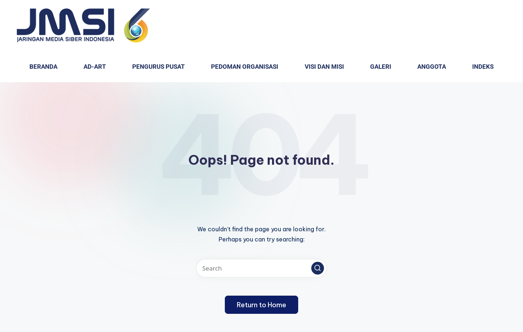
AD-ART (95, 66)
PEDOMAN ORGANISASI (244, 66)
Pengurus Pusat (158, 66)
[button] (317, 268)
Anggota (431, 66)
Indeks (483, 66)
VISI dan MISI (324, 66)
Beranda (43, 66)
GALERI (380, 66)
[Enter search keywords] (261, 268)
